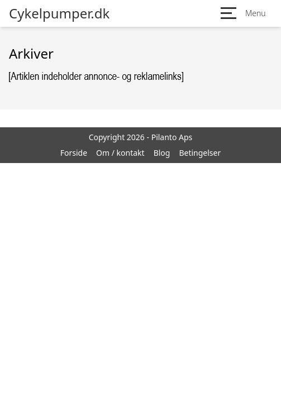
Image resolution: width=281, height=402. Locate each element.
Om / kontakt (120, 152)
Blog (162, 152)
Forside (73, 152)
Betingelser (200, 152)
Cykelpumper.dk (59, 13)
